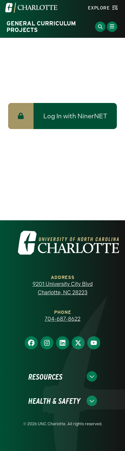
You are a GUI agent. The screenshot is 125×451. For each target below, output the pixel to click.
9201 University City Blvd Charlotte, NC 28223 (63, 288)
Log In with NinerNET (75, 116)
